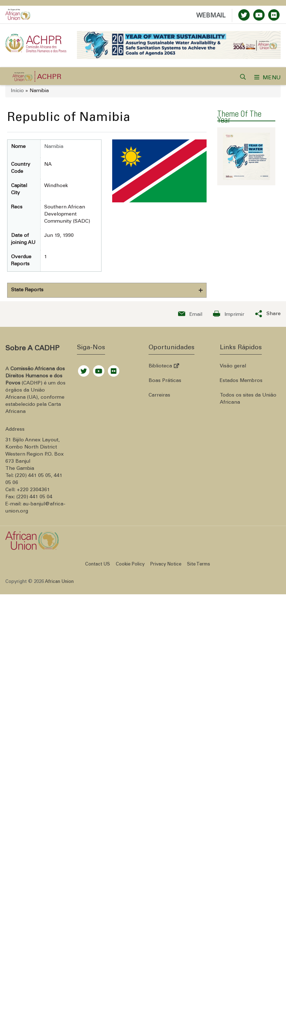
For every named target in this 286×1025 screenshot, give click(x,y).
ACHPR (49, 78)
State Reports (27, 291)
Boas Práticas (165, 381)
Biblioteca (164, 367)
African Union (59, 583)
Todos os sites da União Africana (248, 400)
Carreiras (159, 396)
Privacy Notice (165, 565)
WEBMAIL (210, 16)
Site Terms (198, 565)
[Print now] (228, 315)
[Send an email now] (190, 315)
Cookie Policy (130, 565)
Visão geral (233, 367)
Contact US (97, 565)
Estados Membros (241, 381)
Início (17, 92)
